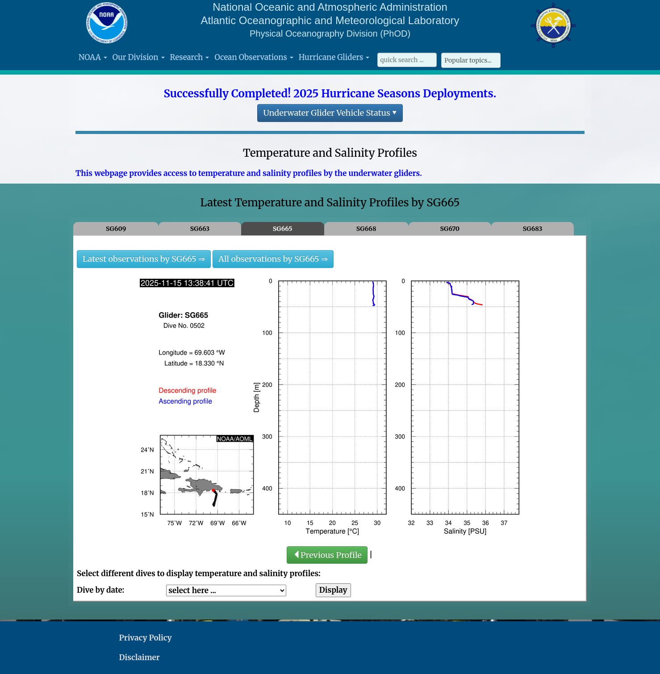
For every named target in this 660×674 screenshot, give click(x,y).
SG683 (533, 229)
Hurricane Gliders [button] (334, 57)
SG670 (449, 229)
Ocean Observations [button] (253, 57)
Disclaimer (139, 657)
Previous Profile (327, 555)
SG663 (200, 229)
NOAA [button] (93, 57)
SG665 (282, 229)
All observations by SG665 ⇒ (273, 259)
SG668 (366, 229)
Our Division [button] (139, 57)
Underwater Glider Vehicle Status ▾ (330, 113)
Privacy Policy (145, 638)
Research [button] (189, 57)
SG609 (116, 229)
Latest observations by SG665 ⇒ (144, 259)
